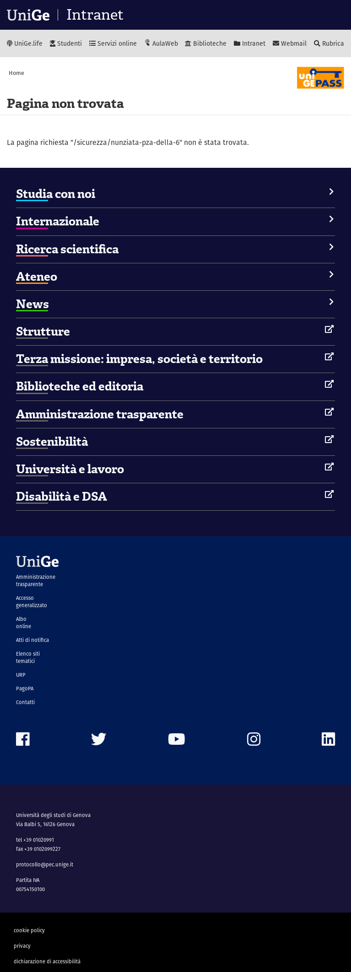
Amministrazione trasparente (100, 414)
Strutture (43, 331)
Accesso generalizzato (31, 601)
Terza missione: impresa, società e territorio (139, 359)
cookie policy (29, 930)
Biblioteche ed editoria (79, 386)
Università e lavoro (70, 469)
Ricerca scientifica (67, 249)
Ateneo (36, 276)
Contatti (25, 702)
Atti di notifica (32, 640)
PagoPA (24, 688)
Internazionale (57, 221)
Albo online (23, 622)
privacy (22, 946)
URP (21, 674)
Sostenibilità (52, 441)
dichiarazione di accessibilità (47, 961)
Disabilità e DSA (61, 496)
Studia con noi (55, 194)
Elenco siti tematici (28, 657)
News (32, 304)
